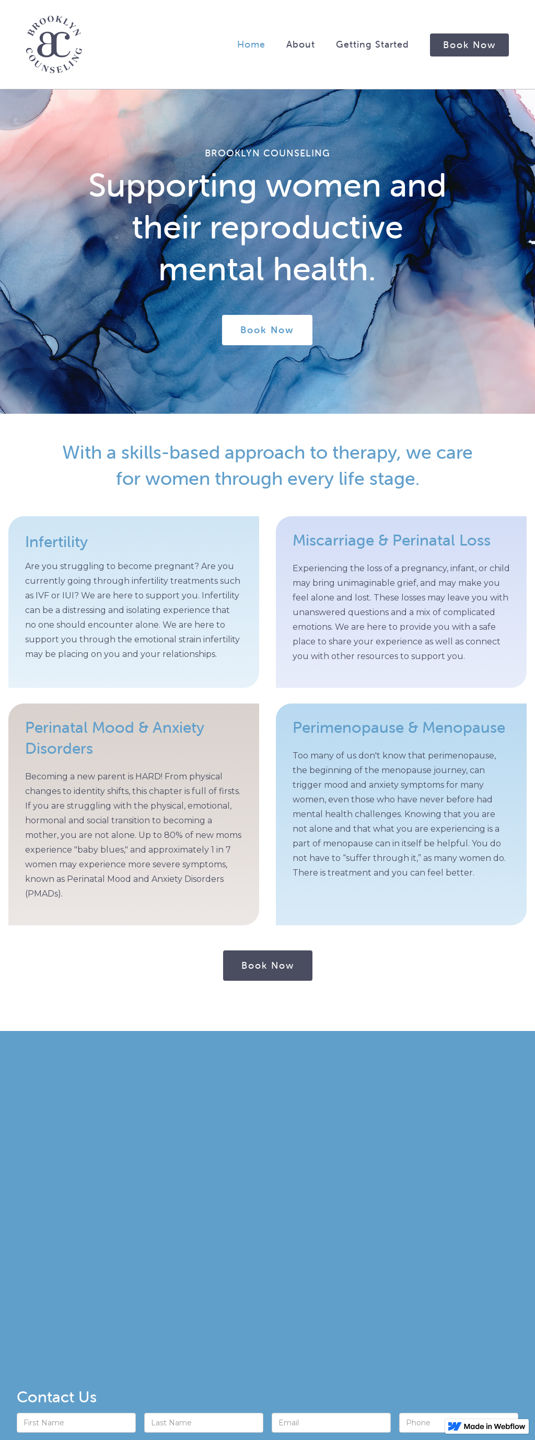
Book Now (469, 45)
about (300, 44)
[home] (54, 44)
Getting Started (372, 44)
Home (251, 44)
